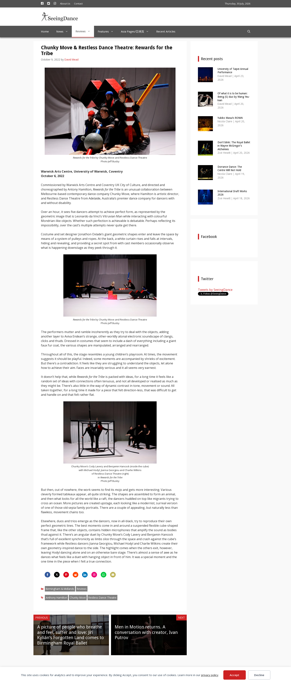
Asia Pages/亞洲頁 (137, 31)
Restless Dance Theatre (102, 597)
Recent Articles (165, 31)
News (64, 31)
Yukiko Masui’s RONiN (230, 117)
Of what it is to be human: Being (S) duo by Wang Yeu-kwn (234, 97)
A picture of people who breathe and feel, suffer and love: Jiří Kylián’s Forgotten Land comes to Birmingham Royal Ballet (70, 635)
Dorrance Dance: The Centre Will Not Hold (230, 168)
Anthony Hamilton (56, 597)
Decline (259, 675)
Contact (78, 3)
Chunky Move (78, 597)
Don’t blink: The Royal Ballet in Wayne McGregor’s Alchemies (234, 146)
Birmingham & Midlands (60, 589)
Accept (234, 675)
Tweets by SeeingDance (215, 289)
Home (45, 31)
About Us (65, 3)
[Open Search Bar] (249, 31)
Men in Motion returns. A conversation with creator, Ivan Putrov (146, 632)
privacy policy (209, 675)
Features (107, 31)
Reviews (85, 31)
